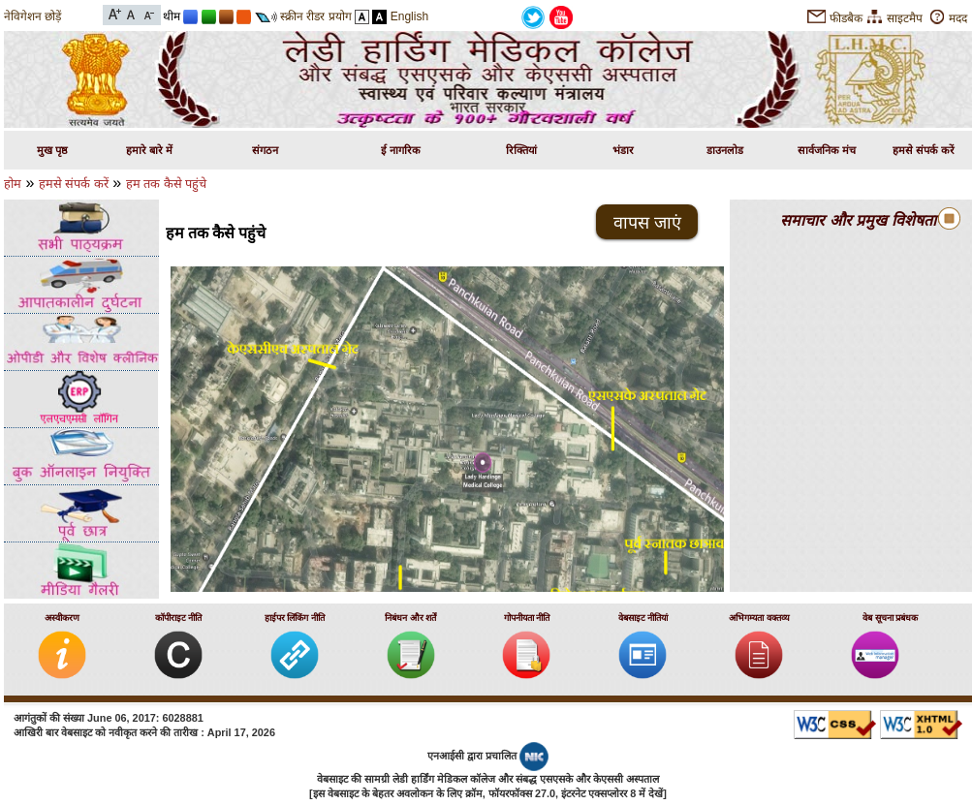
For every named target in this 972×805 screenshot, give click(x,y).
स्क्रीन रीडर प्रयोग (316, 16)
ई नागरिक (401, 150)
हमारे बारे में (149, 150)
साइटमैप (905, 18)
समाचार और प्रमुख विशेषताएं (862, 220)
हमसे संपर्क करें (924, 150)
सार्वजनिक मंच (827, 150)
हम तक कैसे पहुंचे (166, 183)
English (409, 16)
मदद (958, 18)
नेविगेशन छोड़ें (32, 16)
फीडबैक (846, 18)
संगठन (265, 150)
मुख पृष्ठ (52, 150)
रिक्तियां (521, 150)
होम (12, 183)
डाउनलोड (724, 150)
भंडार (623, 150)
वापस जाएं (647, 222)
